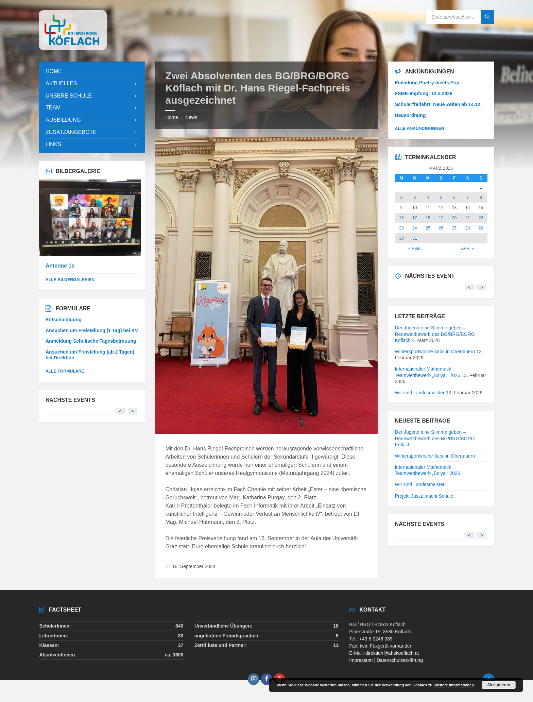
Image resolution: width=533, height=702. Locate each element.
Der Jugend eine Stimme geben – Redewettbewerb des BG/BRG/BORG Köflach (435, 334)
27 (454, 228)
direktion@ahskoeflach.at (392, 653)
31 (414, 238)
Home (171, 117)
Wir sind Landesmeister (419, 392)
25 (428, 228)
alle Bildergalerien (70, 279)
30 (401, 238)
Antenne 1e (60, 266)
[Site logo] (73, 48)
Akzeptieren (498, 685)
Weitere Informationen (454, 685)
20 (454, 218)
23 (401, 228)
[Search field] (460, 17)
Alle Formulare (65, 371)
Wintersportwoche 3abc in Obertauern (435, 351)
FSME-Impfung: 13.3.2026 (423, 93)
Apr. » (467, 248)
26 (441, 228)
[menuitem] (92, 72)
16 (401, 218)
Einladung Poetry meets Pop (427, 82)
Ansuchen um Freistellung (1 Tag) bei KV (92, 330)
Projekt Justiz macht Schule (424, 496)
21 (467, 218)
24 (414, 228)
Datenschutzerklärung (400, 660)
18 (428, 218)
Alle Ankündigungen (419, 128)
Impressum (361, 660)
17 (414, 218)
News (191, 117)
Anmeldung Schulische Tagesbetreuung (91, 341)
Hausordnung (410, 115)
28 (467, 228)
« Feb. (414, 248)
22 (481, 218)
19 (441, 218)
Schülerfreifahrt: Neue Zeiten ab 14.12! (438, 104)
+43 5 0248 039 (376, 638)
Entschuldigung (64, 319)
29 (481, 228)
